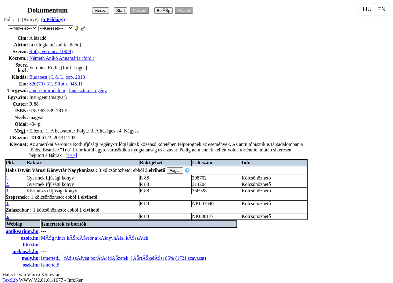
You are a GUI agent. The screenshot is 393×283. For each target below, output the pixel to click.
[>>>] (71, 155)
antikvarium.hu (22, 231)
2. (7, 184)
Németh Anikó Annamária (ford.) (61, 58)
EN (381, 9)
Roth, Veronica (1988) (51, 51)
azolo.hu (29, 238)
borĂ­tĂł (99, 258)
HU (367, 9)
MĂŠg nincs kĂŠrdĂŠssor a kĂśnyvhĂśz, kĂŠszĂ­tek (94, 238)
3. (7, 190)
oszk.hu (30, 264)
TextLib (10, 280)
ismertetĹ (52, 258)
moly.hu (30, 258)
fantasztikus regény (88, 90)
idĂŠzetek (118, 258)
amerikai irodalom (47, 90)
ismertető (50, 264)
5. (7, 216)
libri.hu (30, 244)
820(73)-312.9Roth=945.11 (56, 83)
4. (7, 203)
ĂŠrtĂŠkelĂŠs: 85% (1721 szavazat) (169, 258)
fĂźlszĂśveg (76, 258)
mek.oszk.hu (25, 251)
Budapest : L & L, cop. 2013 (57, 77)
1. (7, 177)
